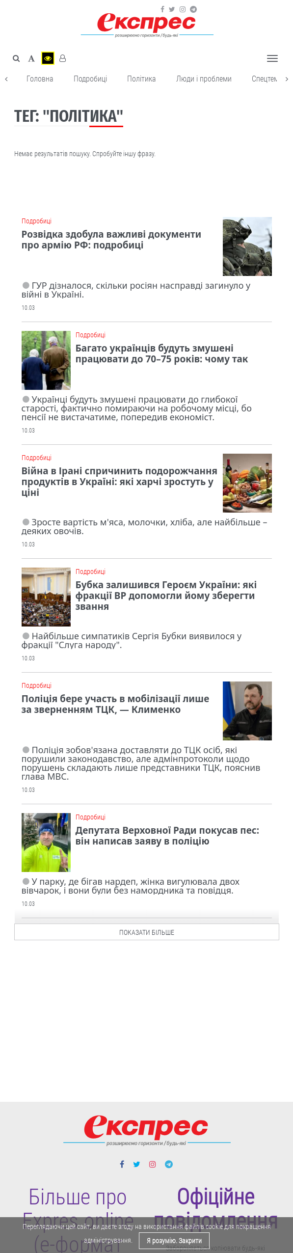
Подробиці (90, 78)
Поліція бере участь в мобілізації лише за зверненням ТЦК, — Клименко (116, 704)
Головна (40, 78)
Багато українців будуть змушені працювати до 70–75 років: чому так (162, 353)
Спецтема (267, 78)
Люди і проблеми (204, 78)
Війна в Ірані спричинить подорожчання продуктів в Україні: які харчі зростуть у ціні (119, 481)
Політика (141, 78)
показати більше (147, 930)
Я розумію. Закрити (174, 1241)
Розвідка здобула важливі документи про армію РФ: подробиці (112, 239)
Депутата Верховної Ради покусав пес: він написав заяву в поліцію (168, 835)
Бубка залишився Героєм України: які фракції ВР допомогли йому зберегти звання (166, 595)
